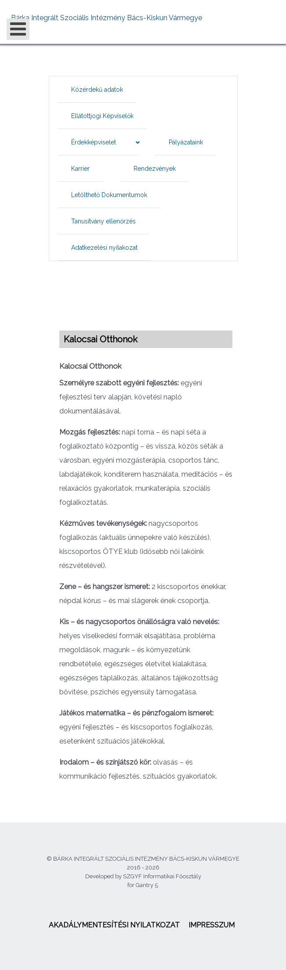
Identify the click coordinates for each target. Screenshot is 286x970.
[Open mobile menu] (18, 29)
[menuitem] (97, 89)
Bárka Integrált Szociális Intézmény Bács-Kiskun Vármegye (106, 18)
